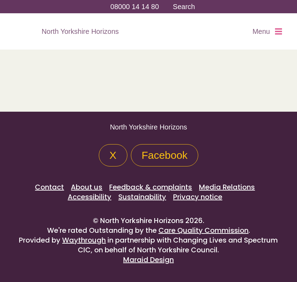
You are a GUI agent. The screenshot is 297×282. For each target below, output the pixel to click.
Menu (267, 31)
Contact (49, 187)
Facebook (165, 155)
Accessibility (89, 197)
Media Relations (227, 187)
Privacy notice (197, 197)
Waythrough (84, 240)
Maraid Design (148, 260)
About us (86, 187)
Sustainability (142, 197)
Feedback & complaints (150, 187)
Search (184, 6)
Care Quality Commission (203, 230)
